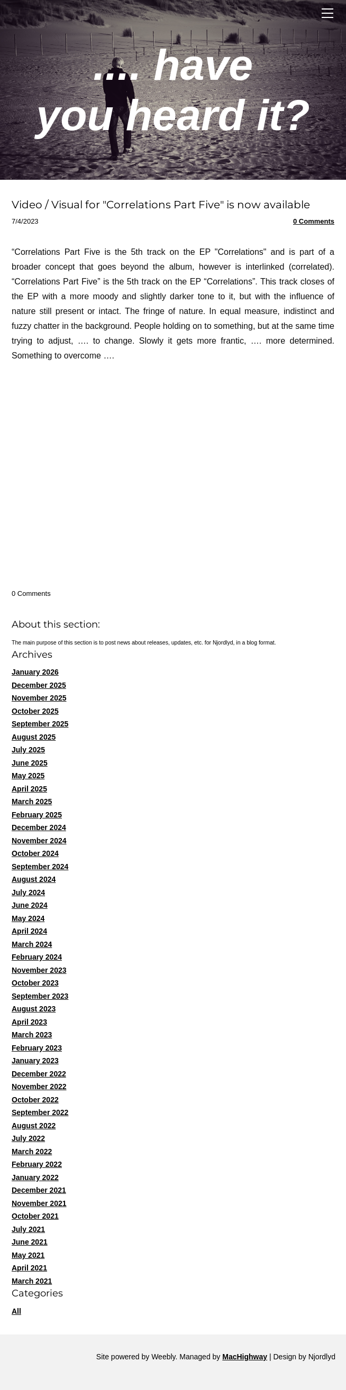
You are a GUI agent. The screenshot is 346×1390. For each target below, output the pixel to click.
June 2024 (30, 905)
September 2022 (40, 1112)
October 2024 (35, 853)
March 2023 (32, 1034)
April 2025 (29, 789)
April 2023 (29, 1022)
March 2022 (32, 1151)
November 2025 (39, 698)
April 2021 (29, 1268)
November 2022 (39, 1086)
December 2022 (39, 1074)
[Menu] (327, 13)
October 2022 (35, 1100)
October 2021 (35, 1216)
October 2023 (35, 983)
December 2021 (39, 1190)
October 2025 (35, 711)
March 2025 (32, 801)
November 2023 (39, 970)
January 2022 (35, 1177)
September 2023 (40, 996)
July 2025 (28, 749)
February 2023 (37, 1048)
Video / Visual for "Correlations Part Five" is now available (161, 204)
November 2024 (39, 840)
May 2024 (28, 918)
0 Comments (313, 221)
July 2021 (28, 1229)
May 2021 (28, 1255)
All (16, 1311)
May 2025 (28, 775)
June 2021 (30, 1242)
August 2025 (34, 737)
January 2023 (35, 1060)
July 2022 (28, 1138)
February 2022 (37, 1164)
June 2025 (30, 763)
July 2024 (28, 892)
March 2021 (32, 1281)
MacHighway (244, 1356)
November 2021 (39, 1203)
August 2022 (34, 1125)
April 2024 (29, 931)
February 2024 (37, 957)
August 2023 (34, 1009)
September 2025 (40, 724)
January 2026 (35, 672)
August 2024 (34, 879)
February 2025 (37, 815)
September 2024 (40, 866)
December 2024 (39, 827)
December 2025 (39, 685)
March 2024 (32, 944)
